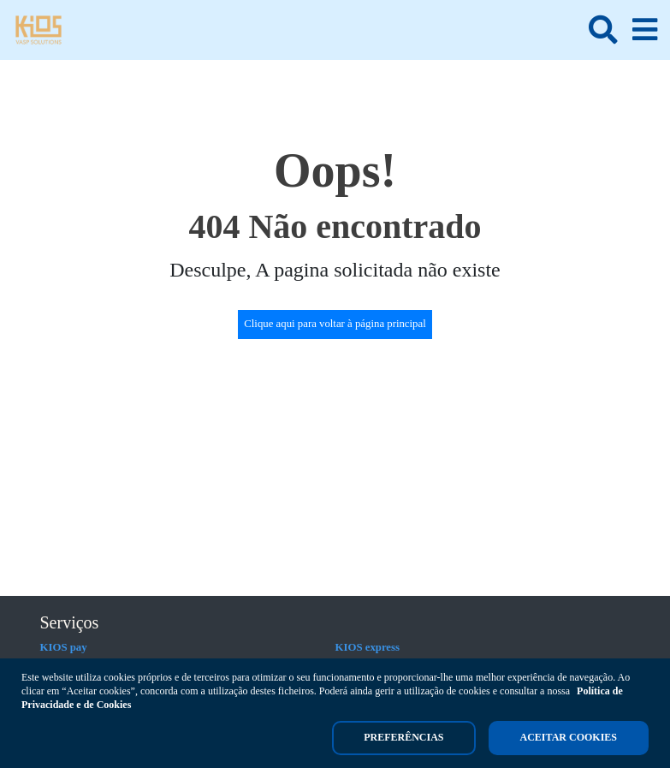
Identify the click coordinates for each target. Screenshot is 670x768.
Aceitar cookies (568, 737)
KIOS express (367, 647)
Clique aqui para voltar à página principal (335, 324)
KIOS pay (63, 647)
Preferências (403, 737)
